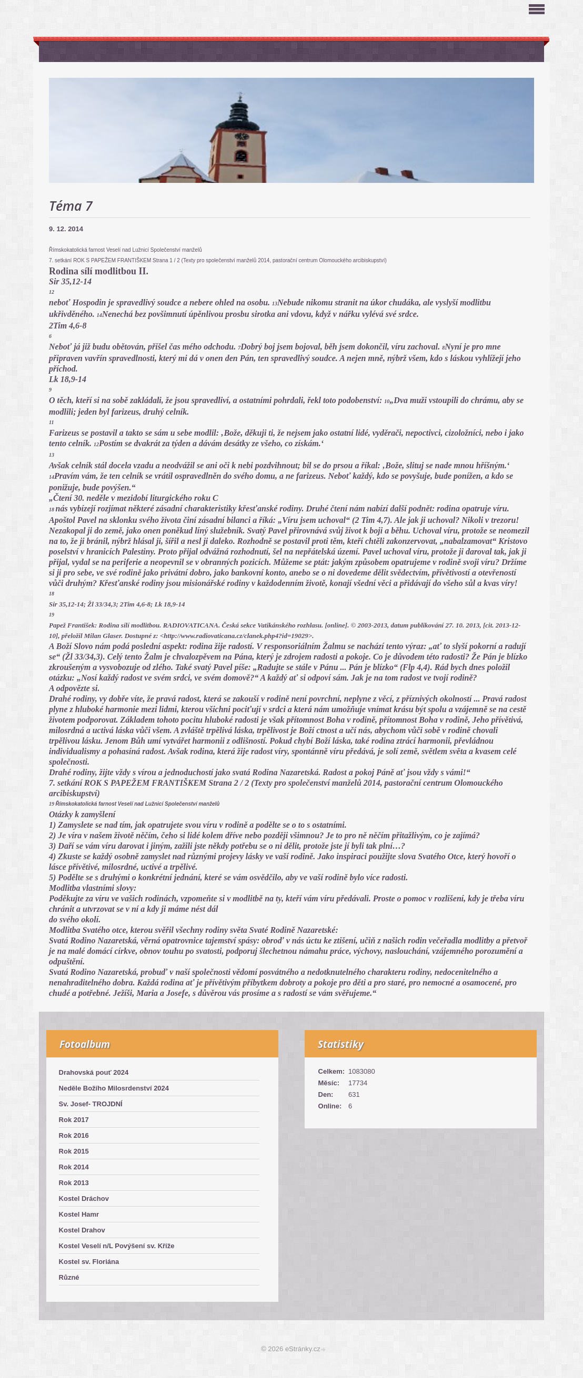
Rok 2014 (74, 1167)
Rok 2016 (74, 1135)
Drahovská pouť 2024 (94, 1072)
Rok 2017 (74, 1120)
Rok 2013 (74, 1183)
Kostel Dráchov (84, 1198)
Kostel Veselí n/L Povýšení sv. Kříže (117, 1246)
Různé (69, 1277)
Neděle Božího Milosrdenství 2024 (114, 1088)
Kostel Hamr (79, 1214)
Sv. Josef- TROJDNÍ (91, 1104)
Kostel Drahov (82, 1230)
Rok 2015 (74, 1151)
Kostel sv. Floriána (89, 1262)
